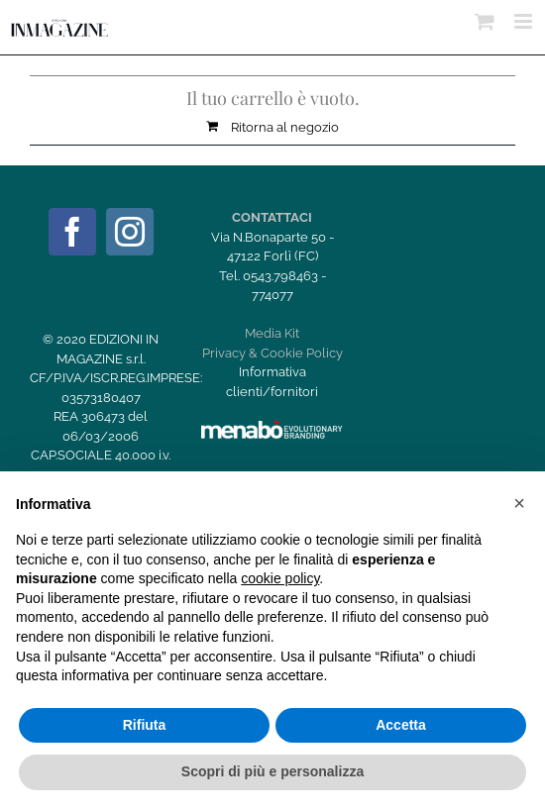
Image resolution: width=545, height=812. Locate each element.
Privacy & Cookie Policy (272, 353)
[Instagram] (130, 231)
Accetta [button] (401, 725)
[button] (519, 503)
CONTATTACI (272, 217)
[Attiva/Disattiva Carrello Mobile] (484, 21)
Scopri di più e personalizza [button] (272, 771)
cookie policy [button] (280, 578)
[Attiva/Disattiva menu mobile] (524, 21)
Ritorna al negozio (285, 127)
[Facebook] (72, 231)
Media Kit (272, 333)
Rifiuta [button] (144, 725)
